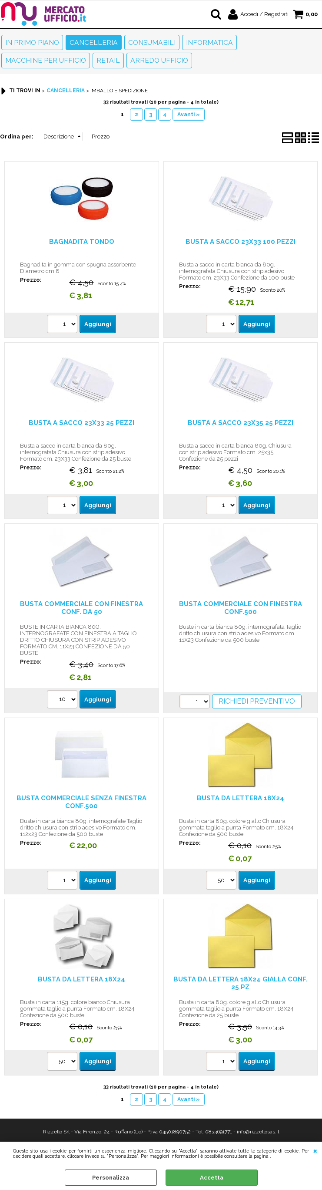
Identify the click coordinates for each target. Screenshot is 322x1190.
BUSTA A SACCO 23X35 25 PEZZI (240, 422)
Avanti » (188, 114)
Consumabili (152, 42)
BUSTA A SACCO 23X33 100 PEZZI (240, 241)
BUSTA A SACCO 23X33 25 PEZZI (81, 422)
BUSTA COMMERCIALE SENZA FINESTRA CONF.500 (81, 801)
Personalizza (110, 1177)
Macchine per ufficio (45, 60)
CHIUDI (315, 1150)
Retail (108, 60)
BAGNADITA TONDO (81, 241)
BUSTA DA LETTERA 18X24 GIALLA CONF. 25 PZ (240, 983)
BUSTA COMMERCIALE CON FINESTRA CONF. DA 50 (81, 607)
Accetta (211, 1177)
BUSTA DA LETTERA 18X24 (240, 798)
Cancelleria (94, 42)
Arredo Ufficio (159, 60)
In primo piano (32, 42)
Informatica (209, 42)
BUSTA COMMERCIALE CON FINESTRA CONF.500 (240, 607)
